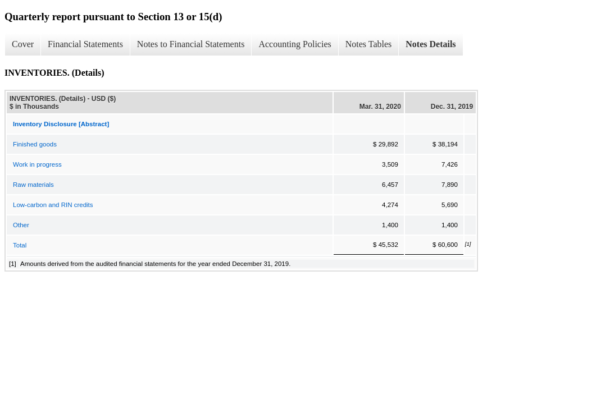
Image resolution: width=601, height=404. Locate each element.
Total (19, 245)
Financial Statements (85, 44)
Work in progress (37, 164)
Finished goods (35, 144)
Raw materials (33, 184)
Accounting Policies (294, 44)
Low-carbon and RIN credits (53, 204)
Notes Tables (368, 44)
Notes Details (431, 44)
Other (21, 225)
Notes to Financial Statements (191, 44)
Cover (23, 44)
